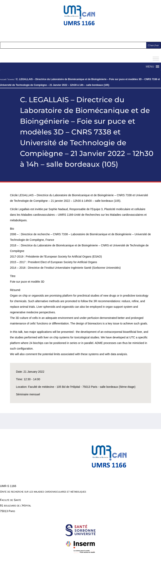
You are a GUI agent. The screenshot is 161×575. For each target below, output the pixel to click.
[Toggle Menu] (156, 59)
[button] (150, 67)
